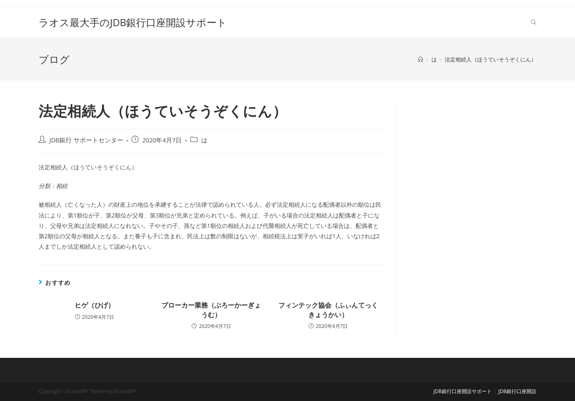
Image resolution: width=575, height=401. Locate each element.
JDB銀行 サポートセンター (86, 140)
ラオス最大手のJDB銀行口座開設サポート (133, 22)
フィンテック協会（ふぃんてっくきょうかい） (328, 310)
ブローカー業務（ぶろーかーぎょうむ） (211, 310)
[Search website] (534, 22)
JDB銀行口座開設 (517, 391)
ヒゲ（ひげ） (95, 305)
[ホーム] (420, 59)
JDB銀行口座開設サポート (463, 391)
